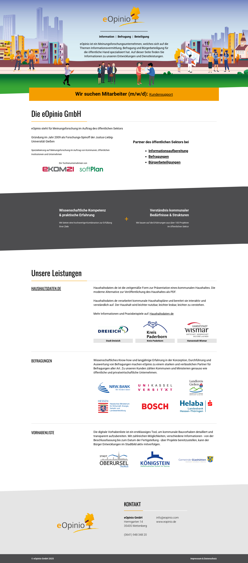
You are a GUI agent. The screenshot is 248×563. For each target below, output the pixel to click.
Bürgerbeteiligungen (164, 162)
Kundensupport (161, 94)
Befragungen (159, 157)
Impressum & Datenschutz (203, 558)
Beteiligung (141, 36)
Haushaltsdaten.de (162, 313)
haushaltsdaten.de (46, 288)
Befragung (124, 36)
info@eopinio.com (167, 517)
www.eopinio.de (166, 521)
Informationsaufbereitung (168, 151)
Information (106, 36)
